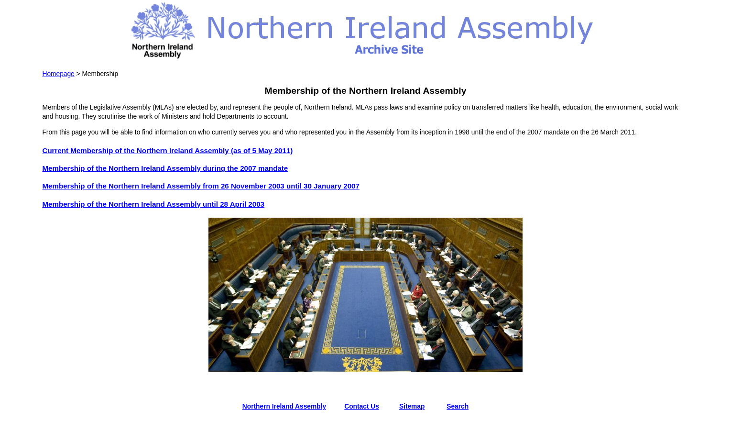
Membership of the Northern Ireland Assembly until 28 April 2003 (153, 204)
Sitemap (412, 406)
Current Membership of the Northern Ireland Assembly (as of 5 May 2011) (167, 150)
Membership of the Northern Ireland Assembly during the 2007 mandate (165, 168)
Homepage (58, 74)
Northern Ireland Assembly (284, 406)
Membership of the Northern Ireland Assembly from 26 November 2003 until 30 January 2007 (200, 186)
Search (458, 406)
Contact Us (361, 406)
